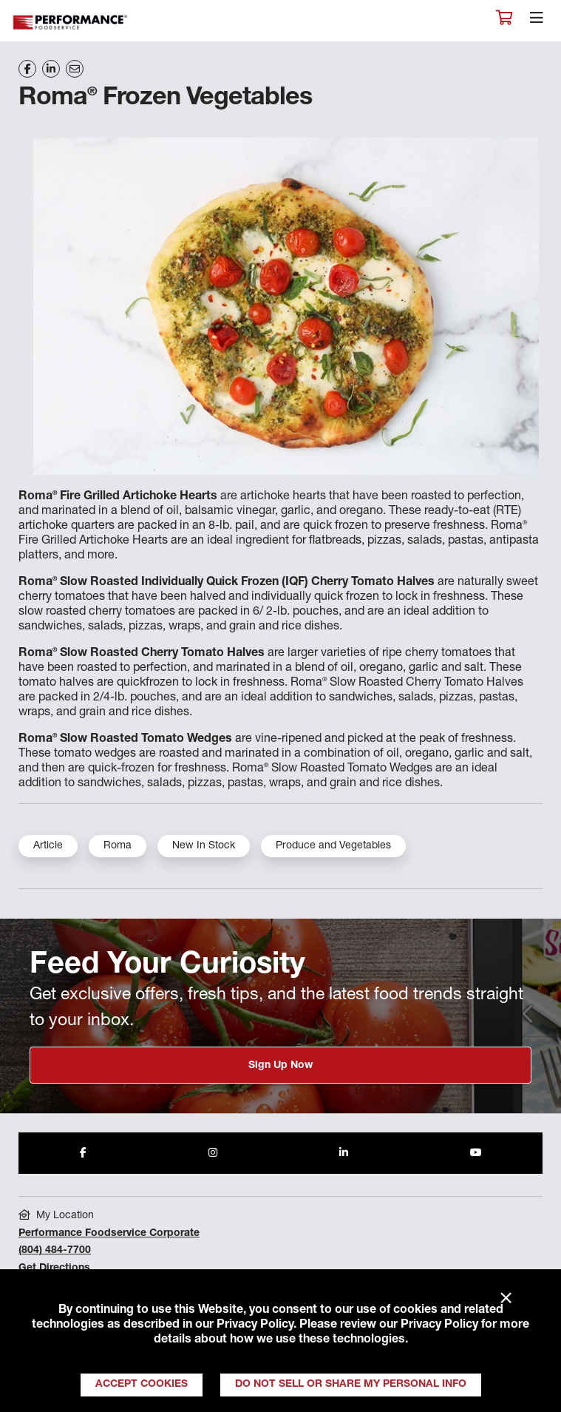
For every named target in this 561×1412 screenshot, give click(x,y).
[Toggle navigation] (537, 21)
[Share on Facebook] (27, 69)
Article (48, 846)
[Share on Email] (75, 69)
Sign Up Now (280, 1066)
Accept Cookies (141, 1384)
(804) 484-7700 (54, 1251)
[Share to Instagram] (213, 1153)
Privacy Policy (255, 1325)
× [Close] (506, 1299)
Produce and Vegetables (333, 846)
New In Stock (203, 846)
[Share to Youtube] (476, 1153)
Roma (117, 846)
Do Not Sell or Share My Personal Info (350, 1384)
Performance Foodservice (71, 22)
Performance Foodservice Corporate (109, 1234)
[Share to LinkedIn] (343, 1153)
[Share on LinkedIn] (51, 69)
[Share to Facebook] (83, 1153)
